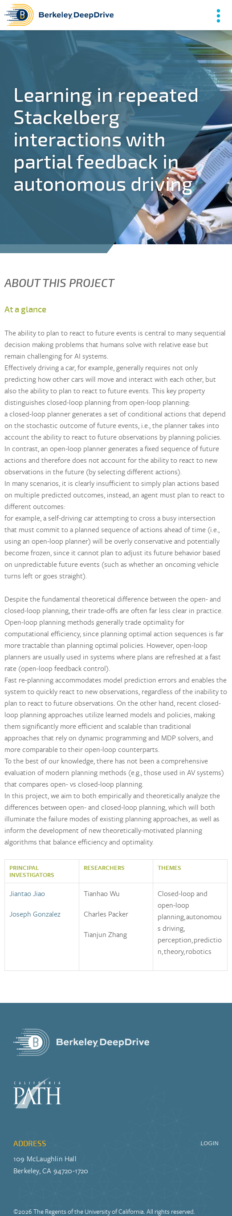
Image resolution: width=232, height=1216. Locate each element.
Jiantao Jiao (27, 893)
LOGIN (209, 1143)
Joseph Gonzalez (35, 914)
